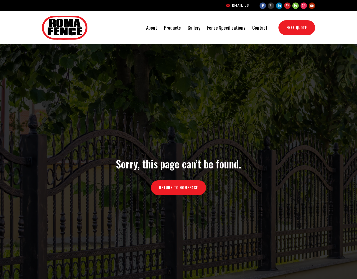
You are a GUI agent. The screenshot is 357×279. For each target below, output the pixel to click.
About (151, 27)
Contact (259, 27)
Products (172, 27)
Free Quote (296, 27)
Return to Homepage (178, 187)
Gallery (194, 27)
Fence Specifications (226, 27)
